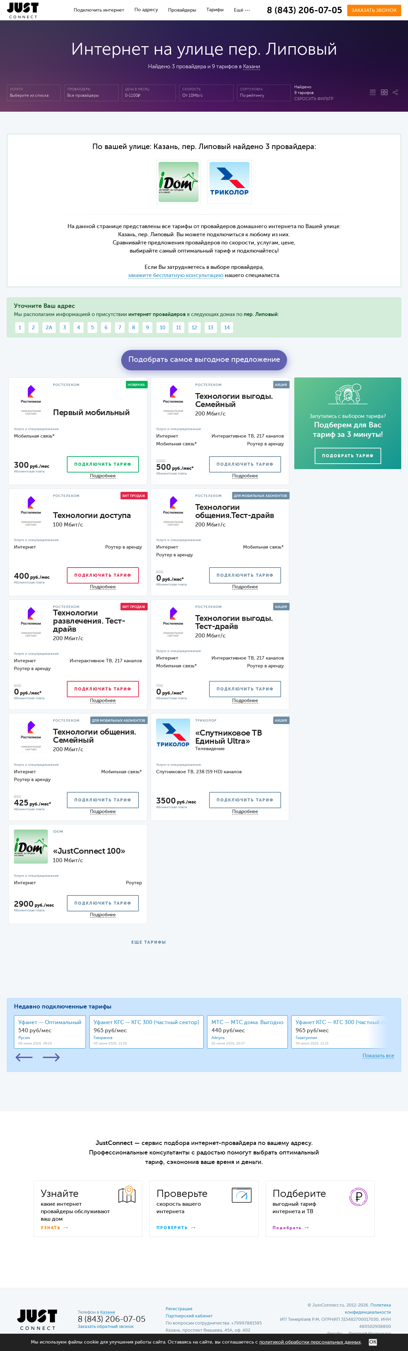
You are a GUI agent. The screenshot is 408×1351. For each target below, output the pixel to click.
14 (227, 327)
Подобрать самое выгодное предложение (204, 360)
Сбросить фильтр (313, 99)
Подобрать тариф (348, 456)
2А (49, 327)
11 (178, 327)
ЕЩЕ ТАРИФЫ (148, 943)
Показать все (378, 1055)
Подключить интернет (99, 10)
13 (211, 327)
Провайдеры (182, 10)
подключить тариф (102, 465)
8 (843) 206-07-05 (304, 11)
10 (162, 327)
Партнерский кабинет (189, 1316)
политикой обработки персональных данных (310, 1342)
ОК (372, 1342)
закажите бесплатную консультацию (175, 275)
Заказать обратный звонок (106, 1327)
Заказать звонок (374, 10)
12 (194, 327)
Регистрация (179, 1309)
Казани (251, 67)
